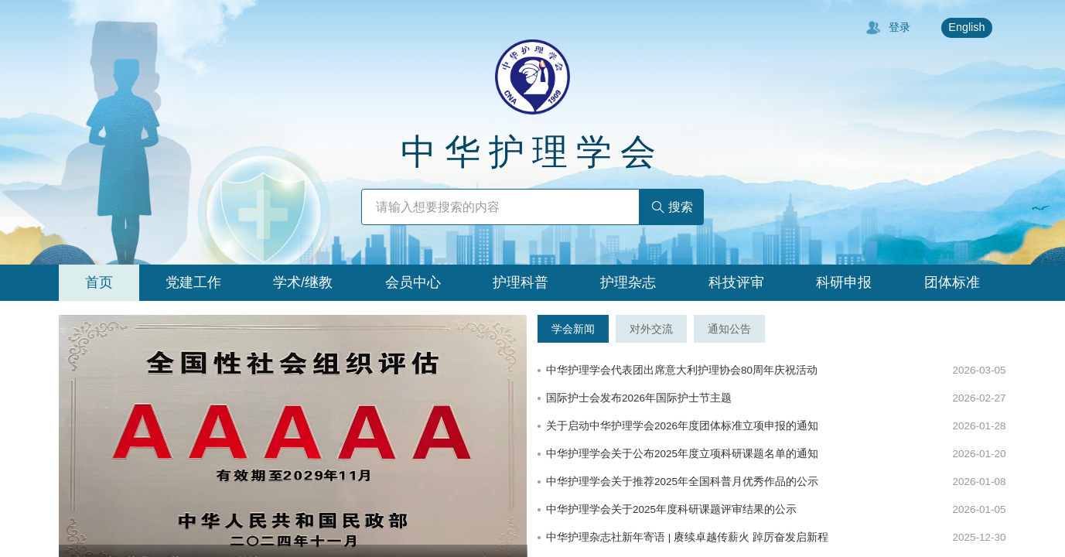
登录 (887, 27)
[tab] (98, 283)
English (966, 27)
